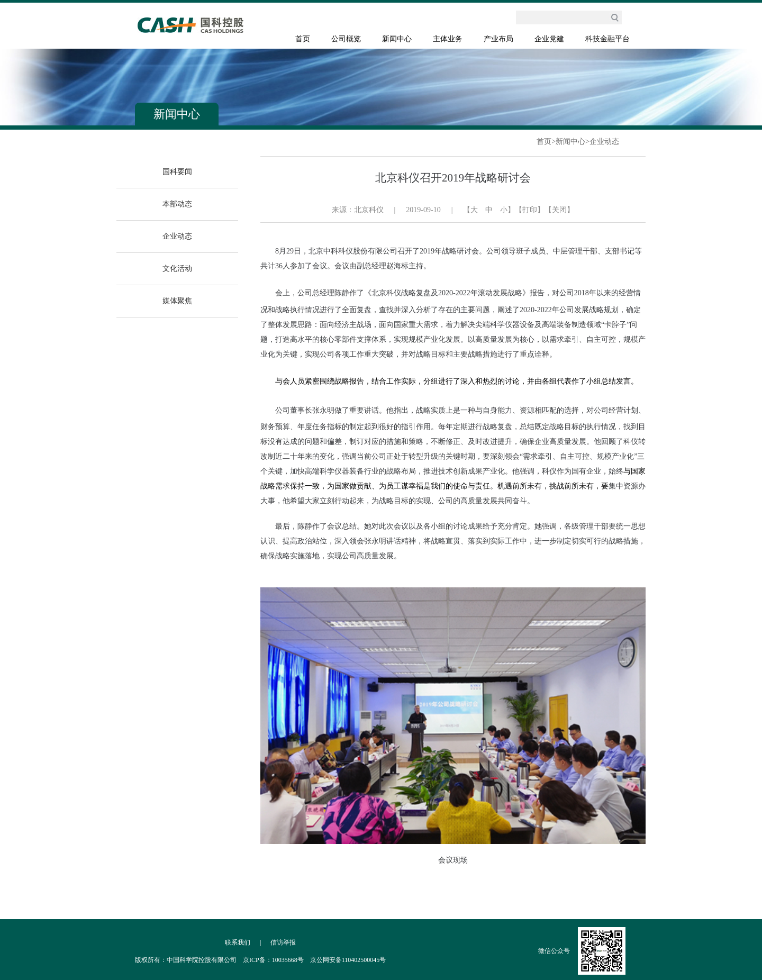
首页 (302, 39)
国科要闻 (177, 172)
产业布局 (498, 39)
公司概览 (346, 39)
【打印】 (530, 210)
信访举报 (283, 942)
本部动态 (177, 204)
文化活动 (177, 269)
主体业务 (447, 39)
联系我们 (237, 942)
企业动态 (604, 142)
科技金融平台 (607, 39)
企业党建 (549, 39)
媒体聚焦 (177, 301)
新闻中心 (397, 39)
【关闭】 (559, 210)
